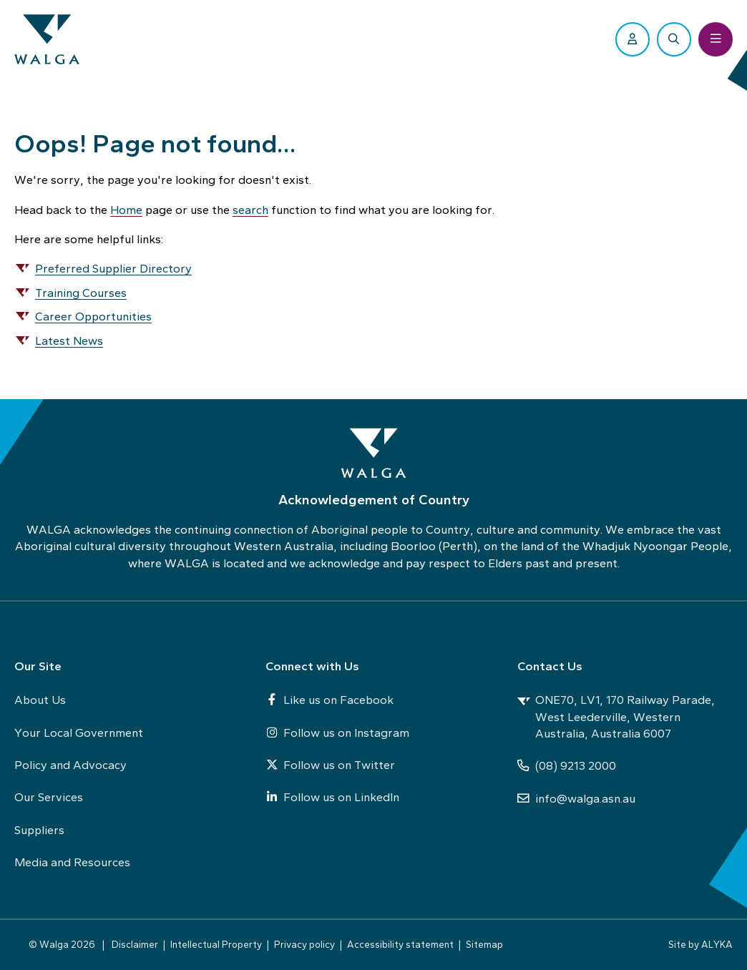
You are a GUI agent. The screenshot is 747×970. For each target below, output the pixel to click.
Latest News (69, 340)
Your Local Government (78, 732)
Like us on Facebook (329, 699)
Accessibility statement (400, 944)
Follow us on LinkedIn (332, 797)
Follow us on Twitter (330, 765)
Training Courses (81, 292)
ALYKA (717, 944)
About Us (40, 699)
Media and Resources (72, 862)
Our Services (48, 797)
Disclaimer (135, 944)
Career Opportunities (93, 316)
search (250, 209)
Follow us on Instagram (337, 732)
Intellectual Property (216, 944)
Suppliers (39, 830)
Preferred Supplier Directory (113, 268)
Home (126, 209)
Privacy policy (304, 944)
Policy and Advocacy (70, 765)
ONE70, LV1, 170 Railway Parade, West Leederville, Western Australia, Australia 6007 (616, 716)
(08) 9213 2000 (566, 765)
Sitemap (484, 944)
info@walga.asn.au (576, 798)
